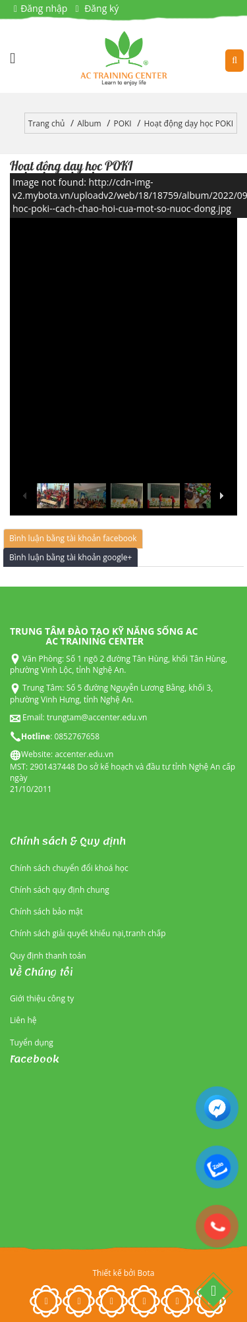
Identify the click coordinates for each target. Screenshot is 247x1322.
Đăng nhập (40, 8)
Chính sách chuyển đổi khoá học (69, 868)
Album (89, 123)
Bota (146, 1273)
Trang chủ (46, 123)
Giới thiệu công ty (42, 998)
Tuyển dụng (31, 1042)
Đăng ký (97, 8)
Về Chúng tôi (41, 972)
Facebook (34, 1059)
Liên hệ (23, 1020)
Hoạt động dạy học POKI (188, 123)
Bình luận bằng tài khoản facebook (73, 538)
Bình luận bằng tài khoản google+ (70, 557)
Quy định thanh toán (48, 955)
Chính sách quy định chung (59, 889)
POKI (122, 123)
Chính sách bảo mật (46, 911)
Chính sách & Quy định (68, 841)
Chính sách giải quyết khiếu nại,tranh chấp (87, 933)
